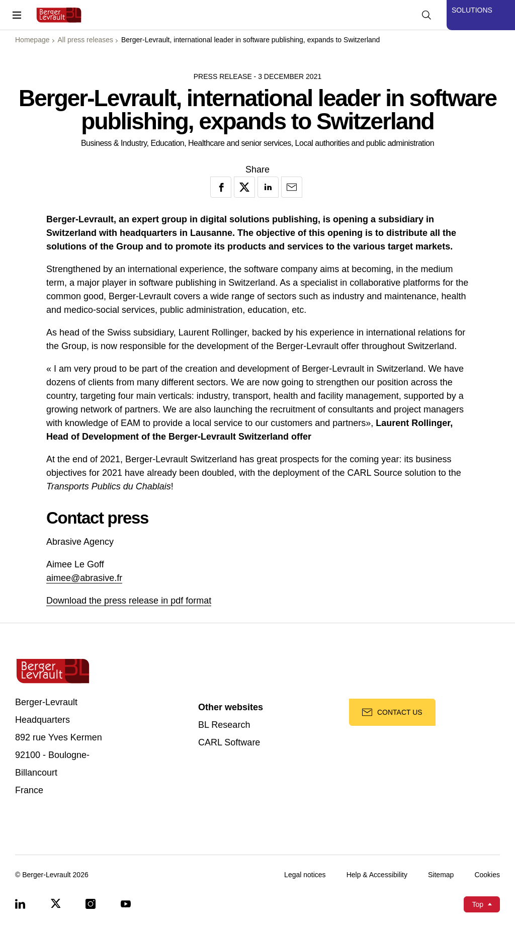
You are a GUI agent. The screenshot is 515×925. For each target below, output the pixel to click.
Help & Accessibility (377, 875)
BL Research (224, 725)
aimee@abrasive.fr (84, 578)
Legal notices (305, 875)
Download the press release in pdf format (128, 601)
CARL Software (229, 742)
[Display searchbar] (426, 15)
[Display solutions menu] (481, 15)
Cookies (487, 875)
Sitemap (441, 875)
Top (477, 904)
